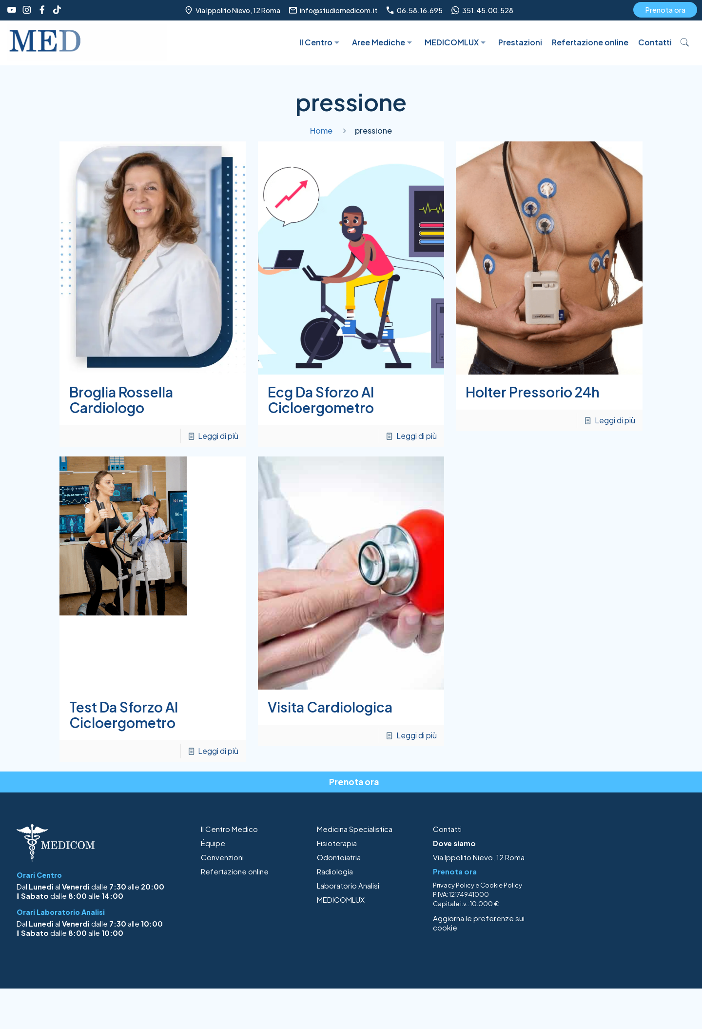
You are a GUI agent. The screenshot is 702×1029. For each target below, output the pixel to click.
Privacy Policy (453, 885)
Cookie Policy (501, 885)
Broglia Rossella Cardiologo (121, 399)
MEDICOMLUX (341, 899)
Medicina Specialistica (354, 828)
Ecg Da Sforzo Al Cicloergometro (321, 399)
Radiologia (335, 871)
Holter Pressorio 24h (533, 391)
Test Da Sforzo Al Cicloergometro (123, 714)
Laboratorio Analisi (348, 885)
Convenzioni (222, 857)
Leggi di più (218, 436)
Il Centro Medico (229, 828)
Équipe (213, 843)
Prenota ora (665, 9)
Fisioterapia (337, 843)
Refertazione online (235, 871)
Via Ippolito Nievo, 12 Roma (479, 857)
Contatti (447, 828)
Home (321, 130)
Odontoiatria (339, 857)
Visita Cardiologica (330, 706)
